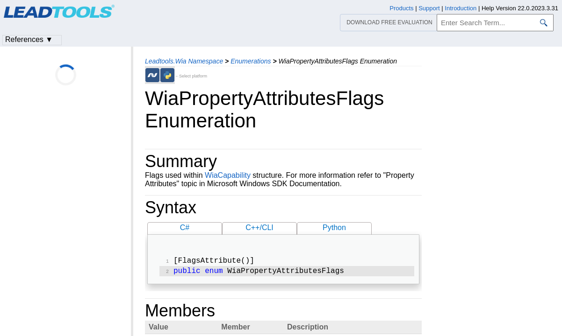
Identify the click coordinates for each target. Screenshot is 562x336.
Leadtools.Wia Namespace (184, 61)
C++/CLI (259, 227)
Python (334, 227)
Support (429, 8)
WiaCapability (228, 175)
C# (184, 227)
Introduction (460, 8)
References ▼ (29, 39)
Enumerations (251, 61)
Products (401, 8)
